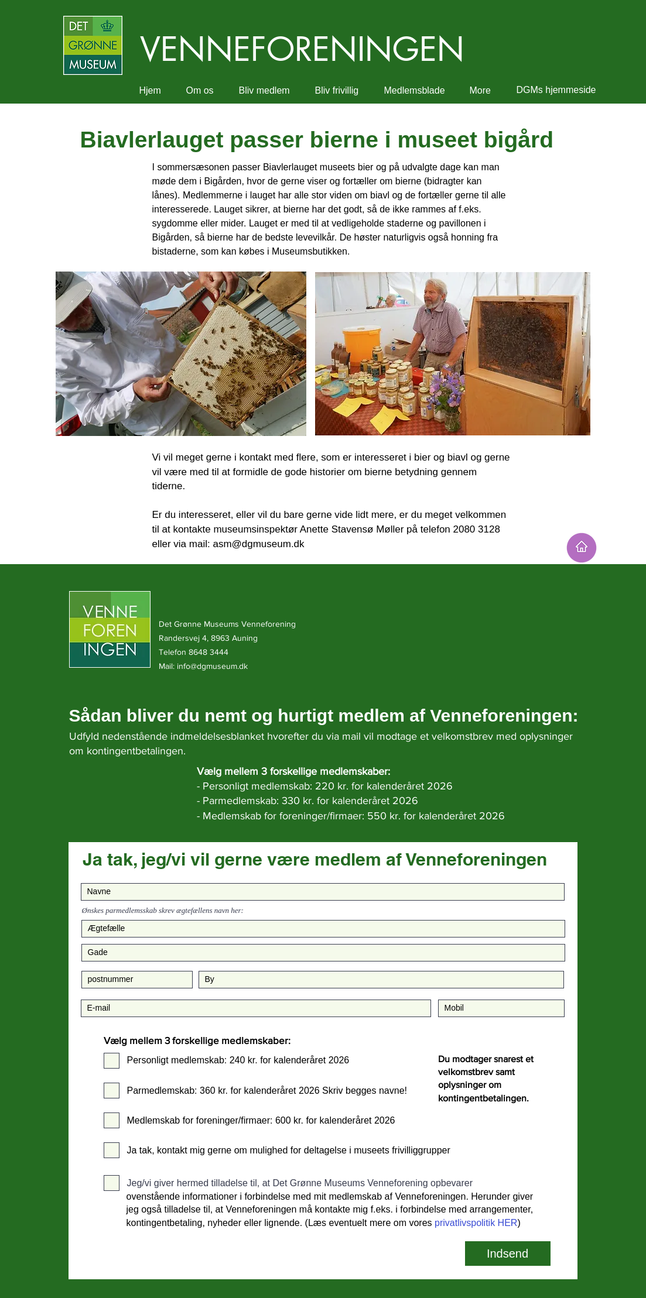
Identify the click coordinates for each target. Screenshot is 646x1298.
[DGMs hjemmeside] (556, 90)
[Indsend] (508, 1253)
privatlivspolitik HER (476, 1223)
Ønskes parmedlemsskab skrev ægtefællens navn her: (163, 910)
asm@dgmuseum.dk (258, 544)
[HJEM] (581, 547)
